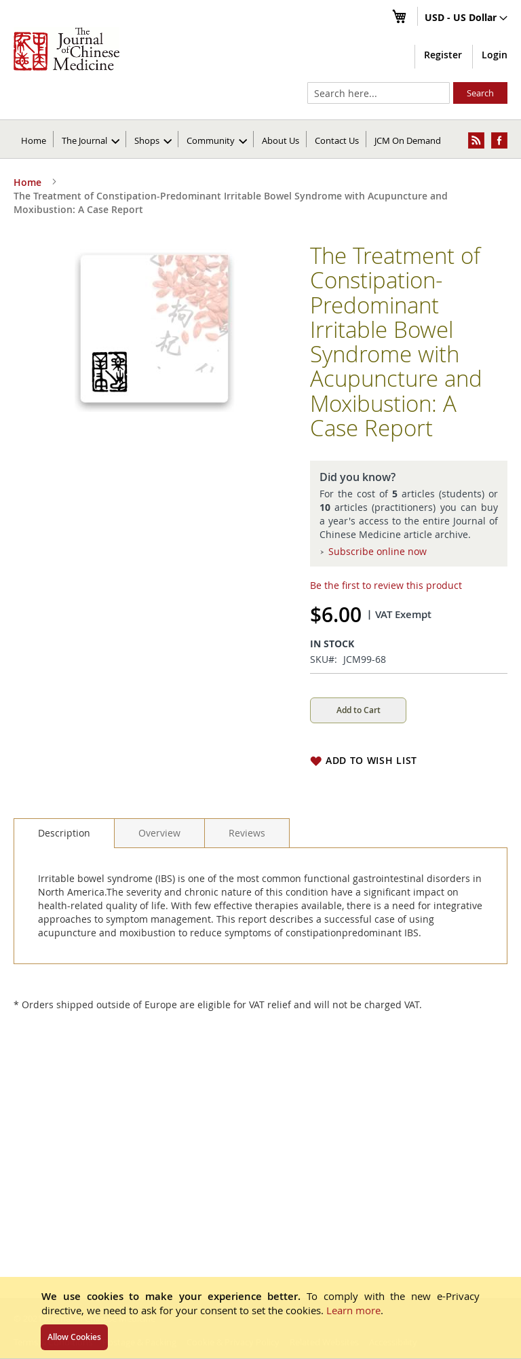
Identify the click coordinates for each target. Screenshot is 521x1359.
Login (494, 54)
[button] (466, 18)
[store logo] (66, 49)
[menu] (260, 139)
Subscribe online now (377, 551)
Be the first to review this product (386, 585)
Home (33, 140)
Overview (159, 832)
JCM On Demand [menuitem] (407, 140)
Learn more (353, 1310)
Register (443, 54)
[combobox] (378, 93)
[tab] (64, 833)
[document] (260, 1317)
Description (64, 832)
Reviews (247, 832)
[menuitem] (90, 139)
